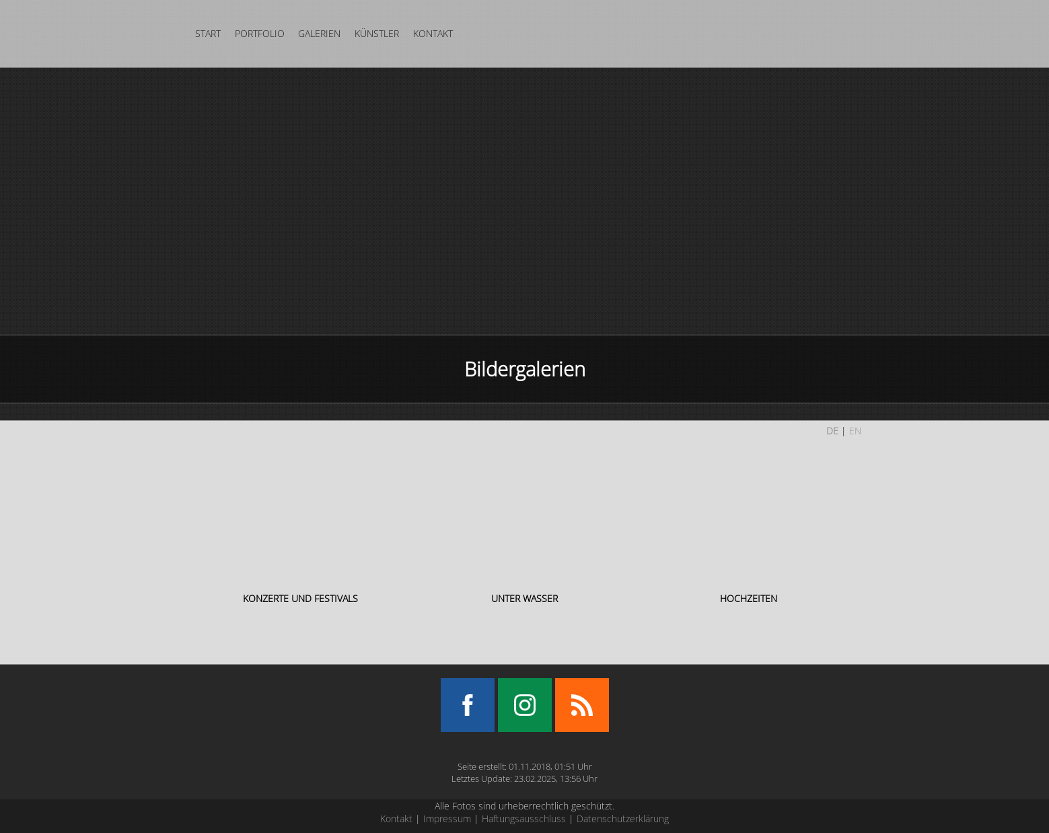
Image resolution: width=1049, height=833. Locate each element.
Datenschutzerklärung (623, 818)
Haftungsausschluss (524, 818)
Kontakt (433, 33)
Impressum (447, 818)
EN (855, 430)
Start (208, 33)
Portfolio (260, 33)
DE (832, 430)
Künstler (377, 33)
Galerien (319, 33)
